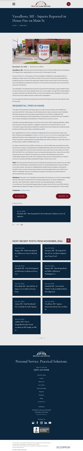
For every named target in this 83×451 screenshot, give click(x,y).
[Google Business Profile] (33, 423)
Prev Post (19, 196)
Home (41, 378)
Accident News (25, 190)
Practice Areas (41, 388)
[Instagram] (41, 423)
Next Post (63, 196)
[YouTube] (50, 423)
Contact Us (41, 401)
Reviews (41, 395)
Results (41, 391)
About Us (41, 381)
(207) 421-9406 (41, 370)
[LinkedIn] (46, 423)
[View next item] (21, 224)
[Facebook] (37, 423)
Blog (41, 398)
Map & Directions (41, 414)
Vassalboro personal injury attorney (43, 135)
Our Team (41, 385)
